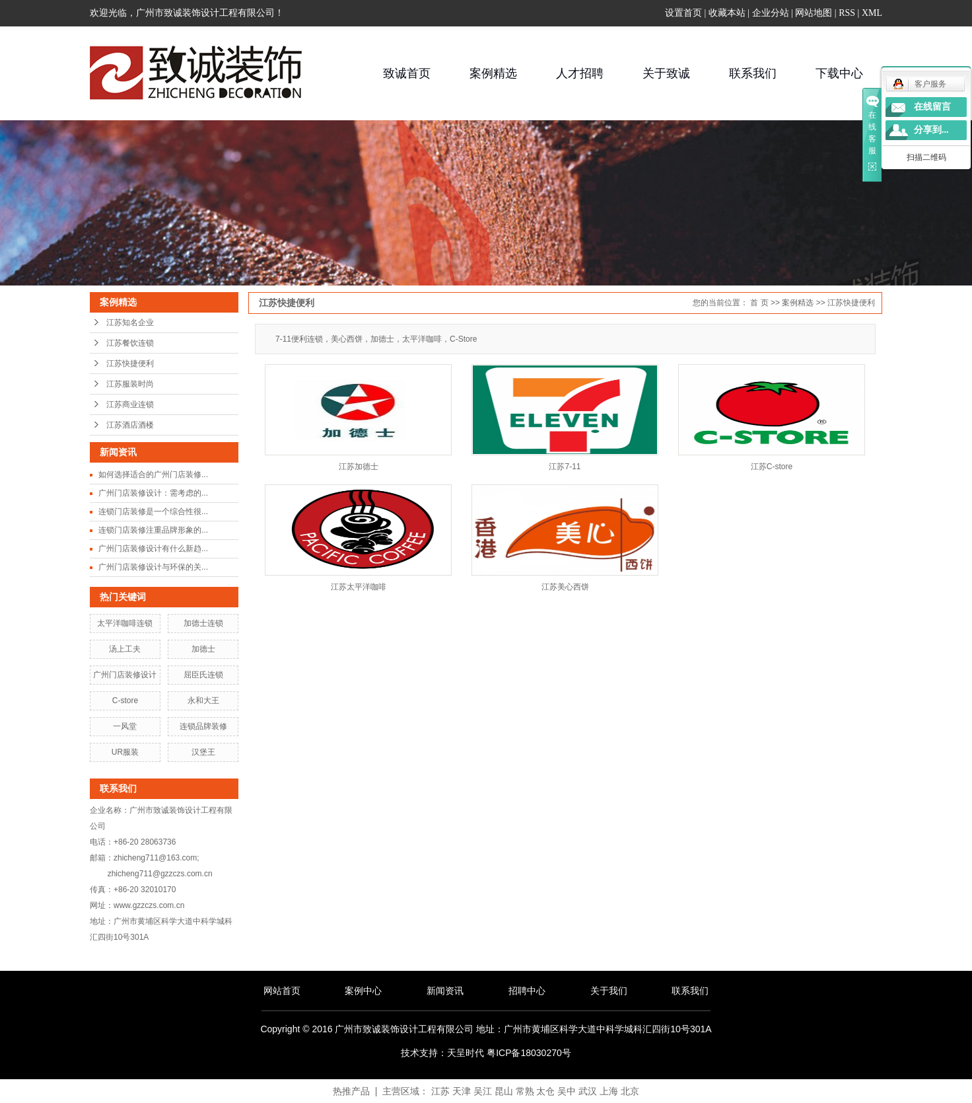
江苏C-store (771, 466)
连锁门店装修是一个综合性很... (153, 511)
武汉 (587, 1091)
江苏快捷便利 (130, 363)
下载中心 (839, 73)
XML (872, 13)
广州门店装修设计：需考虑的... (153, 493)
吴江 (482, 1091)
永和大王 (203, 700)
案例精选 (493, 73)
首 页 (759, 302)
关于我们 (608, 990)
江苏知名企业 (130, 322)
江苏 (440, 1091)
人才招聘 (580, 73)
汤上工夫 (125, 649)
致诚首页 (407, 73)
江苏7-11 (564, 466)
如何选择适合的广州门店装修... (153, 474)
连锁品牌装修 (203, 726)
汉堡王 (203, 752)
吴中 (566, 1091)
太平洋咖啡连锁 (125, 623)
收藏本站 (727, 13)
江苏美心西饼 (565, 586)
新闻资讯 (445, 990)
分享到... (931, 130)
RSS (847, 13)
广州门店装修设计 (124, 674)
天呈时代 (465, 1052)
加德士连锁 (203, 623)
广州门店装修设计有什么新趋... (153, 548)
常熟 (525, 1091)
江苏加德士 (358, 466)
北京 (630, 1091)
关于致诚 (666, 73)
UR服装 (125, 752)
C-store (125, 700)
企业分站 (770, 13)
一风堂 (125, 726)
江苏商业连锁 (130, 404)
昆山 (504, 1091)
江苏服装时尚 (130, 384)
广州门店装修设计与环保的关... (153, 567)
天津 (461, 1091)
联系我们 (753, 73)
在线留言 (932, 107)
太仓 (545, 1091)
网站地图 (813, 13)
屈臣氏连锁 (203, 674)
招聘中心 (526, 990)
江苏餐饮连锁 (130, 343)
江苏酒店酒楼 (130, 425)
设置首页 (683, 13)
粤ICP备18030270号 (529, 1052)
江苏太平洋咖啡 (358, 586)
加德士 (203, 649)
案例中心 (363, 990)
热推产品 (351, 1091)
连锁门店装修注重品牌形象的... (153, 530)
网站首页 (281, 990)
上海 (609, 1091)
